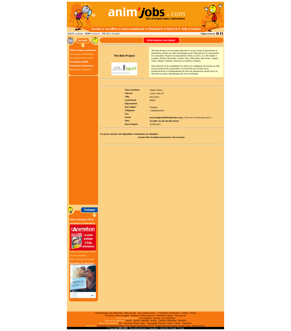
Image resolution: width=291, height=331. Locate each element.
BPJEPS (145, 320)
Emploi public (198, 325)
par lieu (156, 318)
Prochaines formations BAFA (111, 325)
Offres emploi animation (83, 50)
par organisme (168, 318)
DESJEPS (172, 320)
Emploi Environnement (166, 325)
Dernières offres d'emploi (117, 315)
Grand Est (186, 323)
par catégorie (145, 318)
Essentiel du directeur (83, 280)
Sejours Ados (184, 325)
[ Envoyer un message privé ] (197, 117)
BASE (154, 320)
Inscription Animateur (81, 54)
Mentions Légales (164, 315)
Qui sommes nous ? (147, 312)
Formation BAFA (78, 61)
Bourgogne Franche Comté (159, 323)
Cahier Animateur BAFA (82, 251)
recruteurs (95, 33)
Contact (185, 312)
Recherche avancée (80, 69)
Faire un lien (130, 312)
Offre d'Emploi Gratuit (81, 259)
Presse (193, 312)
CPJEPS (162, 320)
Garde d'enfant (77, 255)
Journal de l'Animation (83, 236)
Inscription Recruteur (81, 58)
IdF (120, 323)
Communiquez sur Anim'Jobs (109, 312)
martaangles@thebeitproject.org (165, 117)
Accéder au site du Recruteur (164, 120)
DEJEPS (182, 320)
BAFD (137, 320)
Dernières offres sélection (143, 315)
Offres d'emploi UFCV (81, 219)
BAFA (129, 320)
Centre (177, 323)
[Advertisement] (84, 140)
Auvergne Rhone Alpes (134, 323)
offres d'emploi (113, 33)
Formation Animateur (81, 65)
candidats (78, 33)
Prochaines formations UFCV (140, 325)
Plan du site (180, 315)
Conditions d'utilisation (169, 312)
